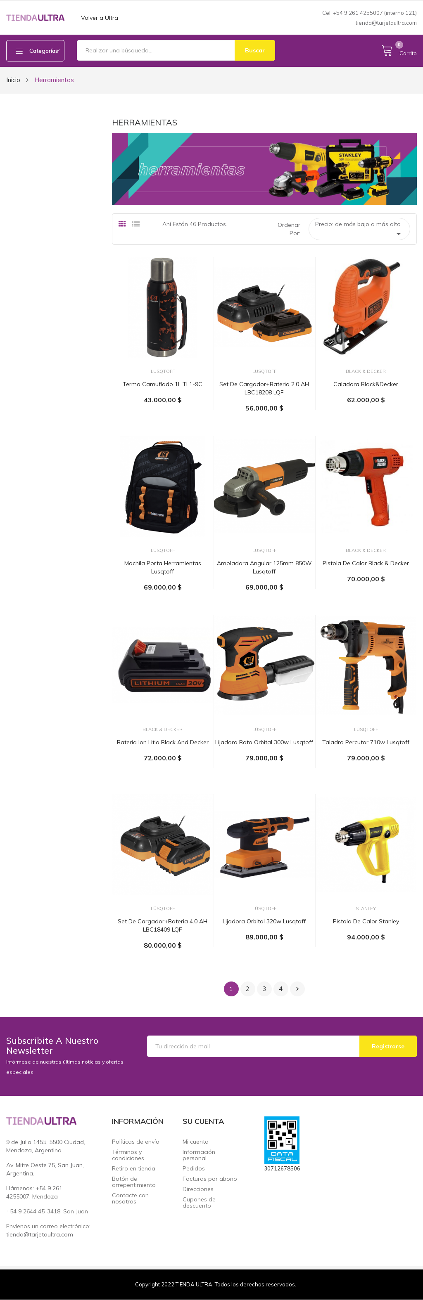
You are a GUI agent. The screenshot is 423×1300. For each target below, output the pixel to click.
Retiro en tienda (133, 1169)
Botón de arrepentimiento (134, 1182)
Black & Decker (366, 371)
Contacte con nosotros (130, 1198)
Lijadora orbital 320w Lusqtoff (264, 921)
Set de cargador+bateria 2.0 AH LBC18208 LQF (264, 388)
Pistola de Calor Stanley (366, 921)
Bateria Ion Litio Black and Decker (163, 742)
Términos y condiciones (128, 1155)
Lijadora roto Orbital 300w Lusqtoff (264, 742)
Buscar (255, 50)
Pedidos (194, 1169)
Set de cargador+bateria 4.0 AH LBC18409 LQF (162, 925)
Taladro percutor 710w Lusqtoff (365, 742)
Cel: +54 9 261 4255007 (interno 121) (369, 12)
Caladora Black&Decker (365, 384)
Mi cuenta (196, 1142)
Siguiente (297, 989)
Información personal (199, 1155)
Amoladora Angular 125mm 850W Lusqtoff (264, 567)
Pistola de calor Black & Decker (366, 563)
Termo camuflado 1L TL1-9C (162, 384)
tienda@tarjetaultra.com (386, 22)
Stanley (366, 908)
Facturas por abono (210, 1179)
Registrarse (388, 1046)
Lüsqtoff (163, 371)
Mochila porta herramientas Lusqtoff (162, 567)
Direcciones (198, 1189)
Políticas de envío (135, 1142)
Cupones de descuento (199, 1202)
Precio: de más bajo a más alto (359, 229)
